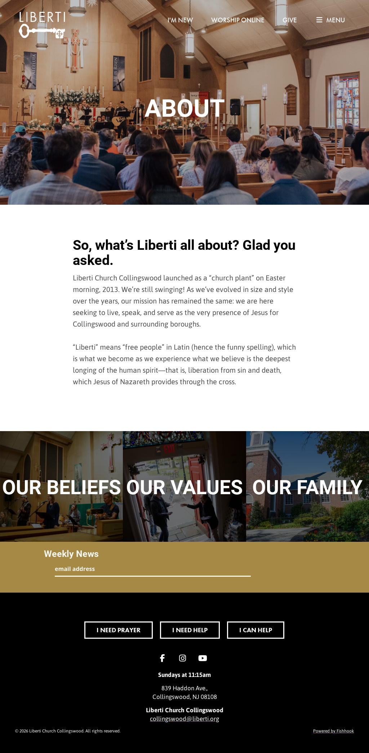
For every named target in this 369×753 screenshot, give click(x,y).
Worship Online (237, 20)
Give (290, 20)
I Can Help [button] (255, 630)
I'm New (180, 20)
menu (330, 20)
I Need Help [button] (190, 630)
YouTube (204, 658)
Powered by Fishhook (333, 731)
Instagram (184, 658)
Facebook (164, 658)
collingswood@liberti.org (184, 718)
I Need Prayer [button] (119, 630)
